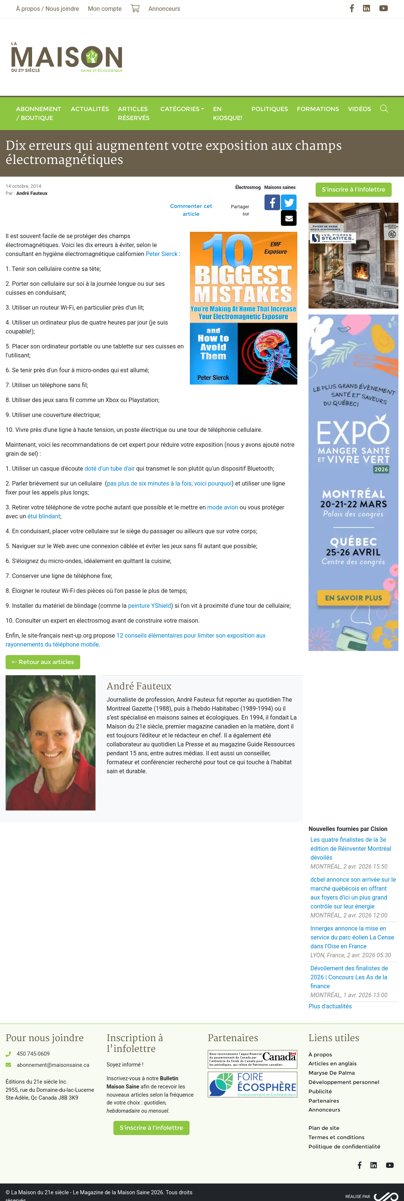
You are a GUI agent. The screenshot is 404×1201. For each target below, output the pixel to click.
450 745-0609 (33, 1054)
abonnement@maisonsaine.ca (53, 1065)
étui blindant (44, 516)
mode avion (223, 507)
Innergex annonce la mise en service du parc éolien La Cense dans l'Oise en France (352, 937)
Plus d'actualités (330, 1006)
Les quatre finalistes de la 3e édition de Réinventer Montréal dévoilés (350, 848)
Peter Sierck (162, 253)
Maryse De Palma (332, 1072)
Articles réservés (134, 113)
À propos (320, 1054)
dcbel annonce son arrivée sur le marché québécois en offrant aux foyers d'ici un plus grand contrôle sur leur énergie (353, 893)
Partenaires (324, 1100)
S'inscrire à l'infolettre (353, 189)
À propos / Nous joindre (47, 8)
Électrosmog (248, 187)
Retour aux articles (43, 662)
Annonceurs (324, 1109)
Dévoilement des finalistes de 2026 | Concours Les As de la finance (349, 977)
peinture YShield (149, 605)
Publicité (320, 1091)
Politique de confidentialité (344, 1146)
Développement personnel (344, 1082)
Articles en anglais (333, 1063)
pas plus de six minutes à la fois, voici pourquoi (169, 483)
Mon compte (105, 8)
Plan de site (324, 1128)
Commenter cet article (191, 210)
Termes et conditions (336, 1137)
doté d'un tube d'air (110, 468)
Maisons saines (279, 187)
